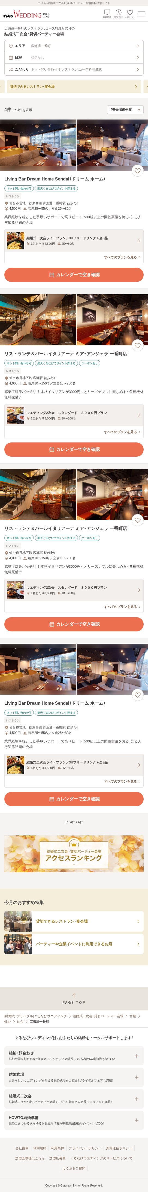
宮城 (132, 1016)
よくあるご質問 (73, 1168)
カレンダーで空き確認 (74, 275)
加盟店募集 (57, 1158)
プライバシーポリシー (85, 1148)
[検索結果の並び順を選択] (125, 109)
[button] (74, 1056)
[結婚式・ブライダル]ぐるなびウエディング (35, 1016)
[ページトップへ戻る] (74, 998)
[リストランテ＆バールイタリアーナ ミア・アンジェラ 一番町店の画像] (74, 319)
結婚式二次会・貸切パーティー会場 (98, 1016)
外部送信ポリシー (119, 1148)
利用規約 (39, 1148)
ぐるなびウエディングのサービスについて (101, 1158)
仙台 (7, 1022)
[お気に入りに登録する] (138, 171)
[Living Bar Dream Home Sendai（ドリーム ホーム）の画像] (74, 145)
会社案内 (22, 1148)
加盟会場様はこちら (30, 1158)
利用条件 (57, 1148)
